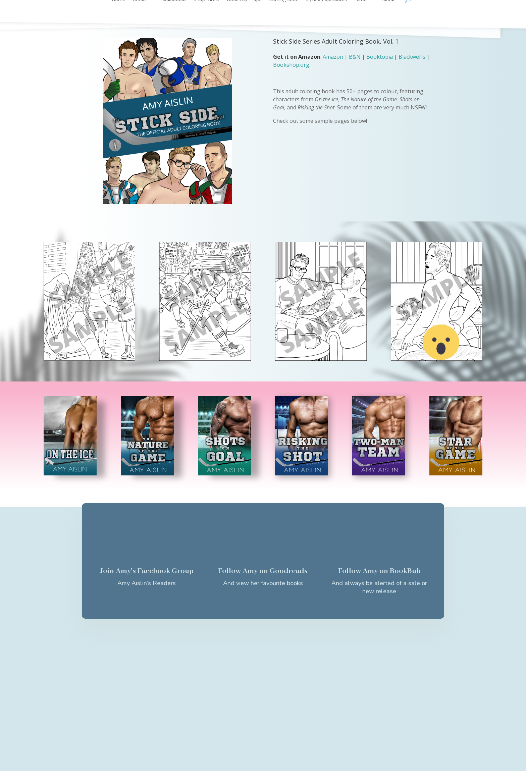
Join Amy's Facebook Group (147, 571)
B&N (355, 56)
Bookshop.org (291, 64)
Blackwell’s (412, 56)
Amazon (333, 56)
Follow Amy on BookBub (379, 571)
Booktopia (379, 56)
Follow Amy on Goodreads (263, 571)
